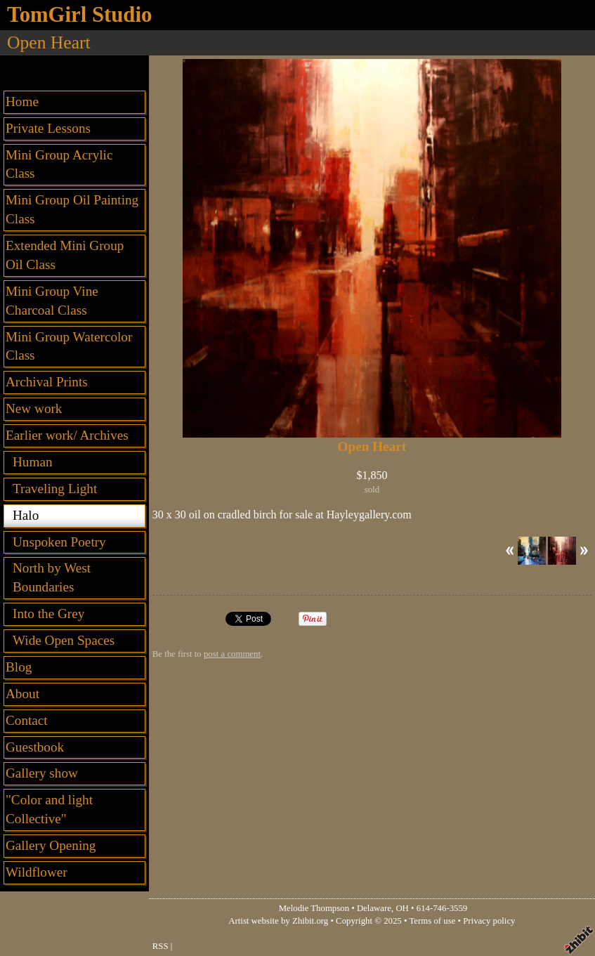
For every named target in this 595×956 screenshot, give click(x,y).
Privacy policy (489, 921)
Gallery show (42, 773)
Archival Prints (47, 381)
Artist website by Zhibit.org (278, 921)
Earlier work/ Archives (67, 435)
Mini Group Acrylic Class (59, 164)
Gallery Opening (51, 845)
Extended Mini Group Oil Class (65, 255)
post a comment (232, 654)
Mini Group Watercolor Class (69, 346)
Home (22, 101)
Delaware (374, 908)
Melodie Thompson (314, 908)
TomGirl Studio (79, 15)
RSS (160, 946)
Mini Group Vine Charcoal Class (52, 300)
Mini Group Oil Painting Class (72, 209)
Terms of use (432, 921)
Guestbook (35, 747)
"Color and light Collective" (49, 809)
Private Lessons (48, 128)
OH (401, 908)
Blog (19, 667)
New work (34, 408)
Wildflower (36, 872)
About (22, 693)
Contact (27, 720)
